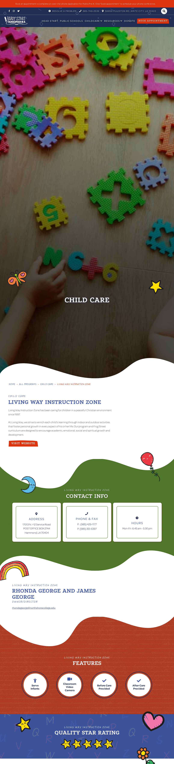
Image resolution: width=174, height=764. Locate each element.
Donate (129, 21)
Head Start (50, 21)
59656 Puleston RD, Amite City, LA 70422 (129, 11)
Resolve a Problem (63, 11)
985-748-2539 (89, 11)
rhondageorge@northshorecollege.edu (33, 608)
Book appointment (153, 20)
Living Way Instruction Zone (74, 385)
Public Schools (71, 21)
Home (12, 385)
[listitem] (87, 4)
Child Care (46, 385)
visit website (23, 443)
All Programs (27, 385)
